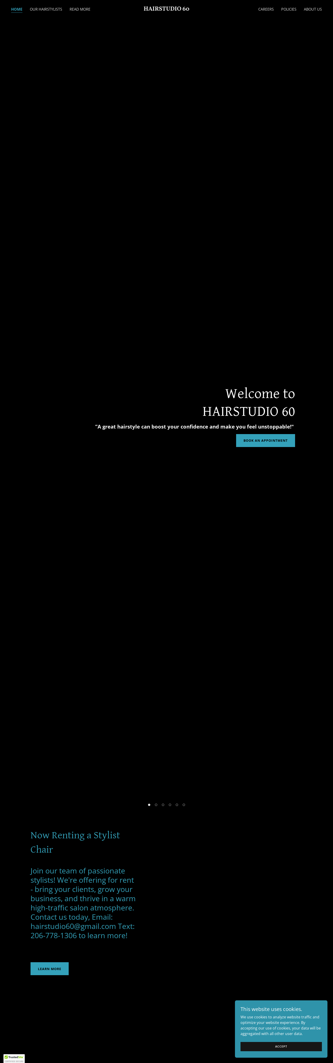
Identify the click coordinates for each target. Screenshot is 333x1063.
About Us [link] (313, 9)
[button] (149, 805)
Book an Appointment (266, 440)
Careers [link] (266, 9)
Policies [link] (288, 9)
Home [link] (16, 9)
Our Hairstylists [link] (46, 9)
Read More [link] (80, 9)
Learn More (49, 969)
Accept (281, 1046)
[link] (166, 9)
